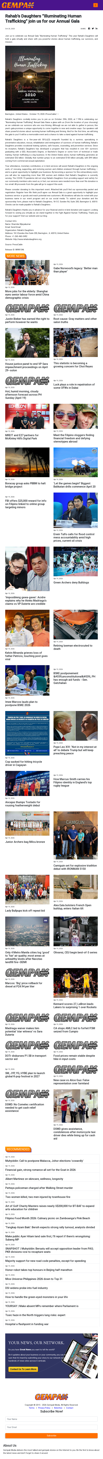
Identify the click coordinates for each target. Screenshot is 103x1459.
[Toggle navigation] (95, 5)
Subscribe (51, 1435)
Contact (69, 1408)
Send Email (16, 227)
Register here (22, 192)
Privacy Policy (44, 1408)
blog (45, 216)
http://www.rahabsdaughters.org (27, 239)
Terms (31, 1408)
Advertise (58, 1408)
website (32, 216)
